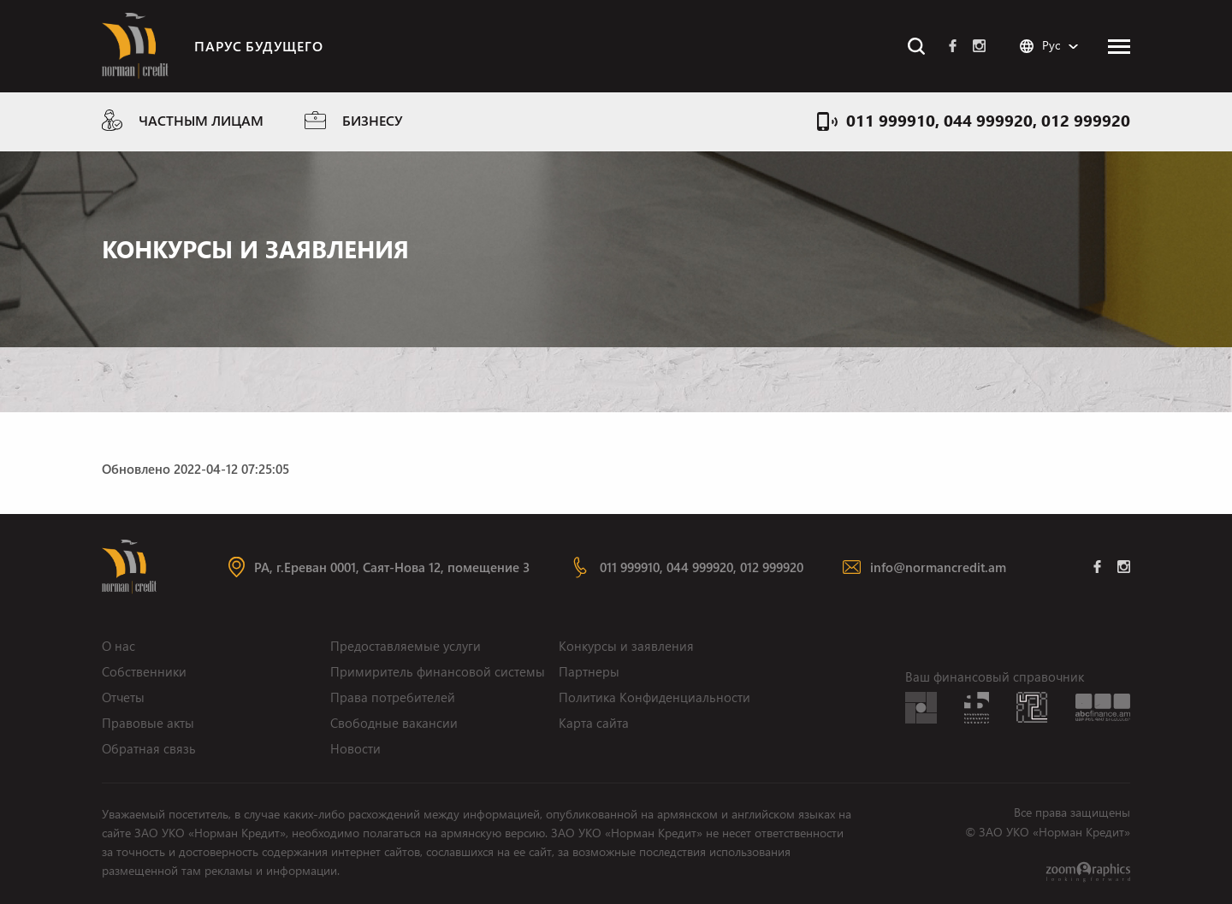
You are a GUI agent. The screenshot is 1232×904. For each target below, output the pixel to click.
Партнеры (589, 671)
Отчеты (123, 697)
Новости (355, 748)
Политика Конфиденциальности (654, 697)
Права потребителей (392, 697)
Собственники (144, 671)
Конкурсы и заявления (626, 645)
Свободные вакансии (394, 722)
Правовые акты (148, 722)
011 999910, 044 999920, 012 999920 (988, 120)
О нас (118, 645)
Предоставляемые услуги (405, 645)
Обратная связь (149, 748)
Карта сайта (594, 722)
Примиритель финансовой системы (437, 671)
